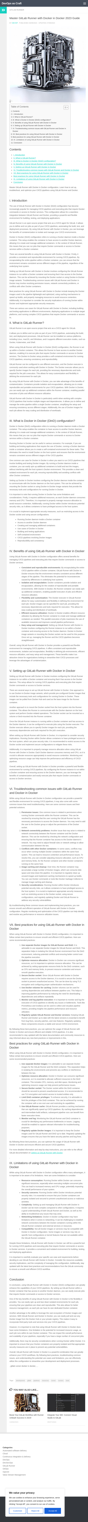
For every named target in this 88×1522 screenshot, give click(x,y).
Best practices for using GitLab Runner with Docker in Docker (36, 137)
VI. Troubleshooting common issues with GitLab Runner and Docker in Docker (39, 129)
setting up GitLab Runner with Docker (46, 1153)
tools (67, 1380)
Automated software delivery (15, 1451)
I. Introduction (18, 114)
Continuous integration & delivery (17, 1457)
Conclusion (18, 143)
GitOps (6, 1469)
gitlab (29, 1380)
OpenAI (6, 1472)
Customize (17, 1511)
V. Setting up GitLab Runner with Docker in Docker (32, 126)
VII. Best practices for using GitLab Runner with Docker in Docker (37, 134)
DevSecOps (8, 1463)
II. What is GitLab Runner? (23, 117)
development (20, 1380)
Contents (16, 111)
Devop (15, 23)
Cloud (5, 1453)
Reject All (35, 1511)
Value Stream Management (14, 1475)
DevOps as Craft (12, 3)
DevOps (6, 1460)
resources (45, 1380)
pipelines (36, 1380)
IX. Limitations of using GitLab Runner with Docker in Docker (36, 140)
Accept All (53, 1511)
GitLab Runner (16, 10)
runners (60, 1380)
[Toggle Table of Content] (64, 107)
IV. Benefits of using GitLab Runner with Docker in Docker (34, 123)
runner (53, 1380)
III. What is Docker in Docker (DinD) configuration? (32, 120)
